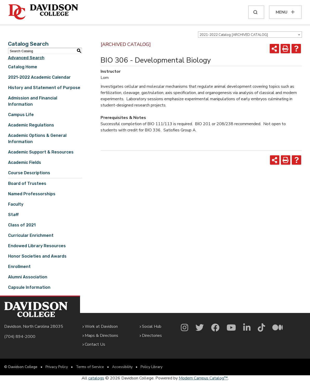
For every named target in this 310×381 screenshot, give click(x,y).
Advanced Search (26, 57)
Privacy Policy (56, 366)
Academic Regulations (31, 125)
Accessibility (122, 366)
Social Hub (151, 326)
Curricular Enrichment (31, 235)
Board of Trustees (27, 183)
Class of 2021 (22, 225)
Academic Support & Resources (41, 152)
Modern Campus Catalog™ (203, 378)
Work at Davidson (101, 326)
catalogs (96, 378)
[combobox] (250, 34)
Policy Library (151, 366)
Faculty (15, 204)
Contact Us (95, 344)
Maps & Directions (101, 335)
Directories (152, 335)
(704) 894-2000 (19, 336)
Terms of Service (90, 366)
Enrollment (19, 266)
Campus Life (21, 114)
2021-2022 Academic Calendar (39, 77)
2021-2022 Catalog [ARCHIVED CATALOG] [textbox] (234, 34)
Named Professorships (31, 193)
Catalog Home (22, 66)
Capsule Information (29, 287)
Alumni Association (27, 277)
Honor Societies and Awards (37, 256)
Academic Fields (24, 162)
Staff (13, 214)
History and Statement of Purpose (44, 87)
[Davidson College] (43, 12)
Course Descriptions (29, 172)
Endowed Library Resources (37, 245)
